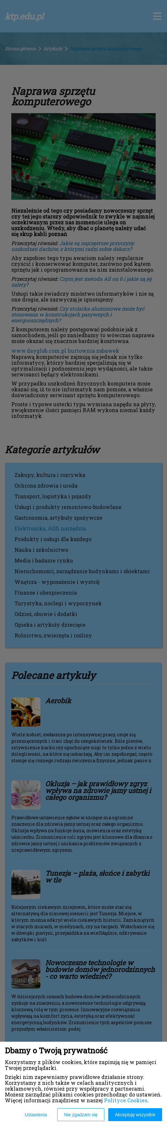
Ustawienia (36, 1114)
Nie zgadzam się (81, 1114)
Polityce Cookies (125, 1100)
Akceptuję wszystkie (135, 1114)
